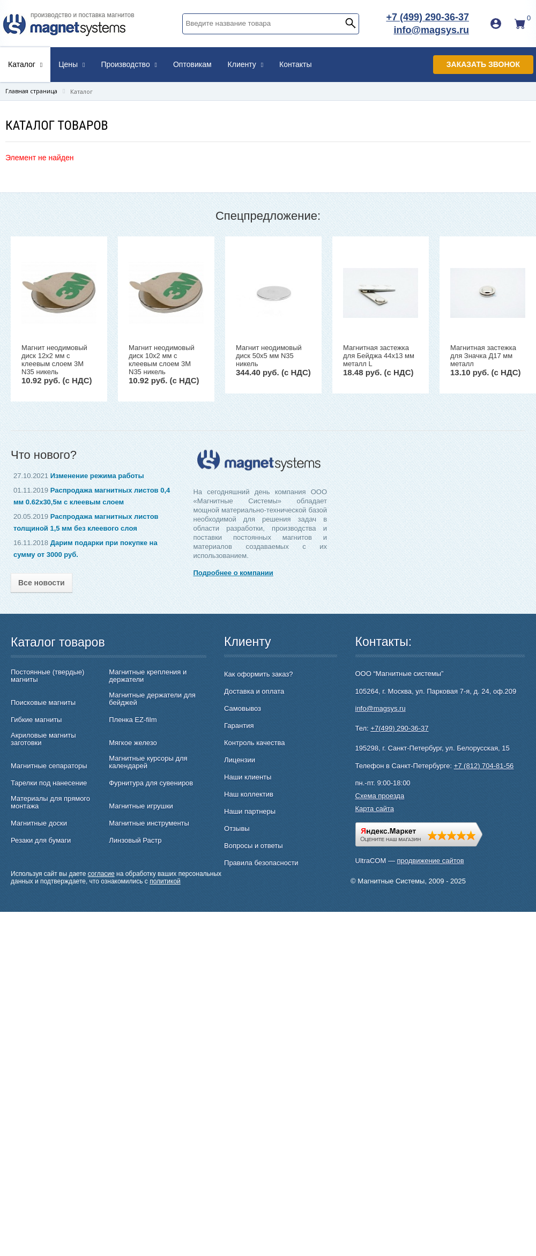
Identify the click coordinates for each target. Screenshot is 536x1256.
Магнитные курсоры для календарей (148, 762)
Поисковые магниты (43, 703)
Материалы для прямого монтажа (50, 802)
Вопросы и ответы (253, 846)
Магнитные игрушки (141, 806)
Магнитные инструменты (149, 823)
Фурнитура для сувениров (151, 783)
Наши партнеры (250, 811)
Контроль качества (254, 743)
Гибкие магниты (36, 720)
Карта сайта (374, 809)
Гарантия (239, 726)
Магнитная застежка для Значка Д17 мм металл (483, 356)
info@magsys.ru (431, 30)
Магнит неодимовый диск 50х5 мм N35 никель (269, 356)
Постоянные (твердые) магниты (47, 675)
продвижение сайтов (430, 861)
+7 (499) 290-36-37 (427, 17)
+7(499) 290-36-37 (399, 728)
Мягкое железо (133, 743)
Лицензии (239, 760)
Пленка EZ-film (133, 720)
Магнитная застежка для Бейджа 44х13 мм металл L (378, 356)
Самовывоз (242, 708)
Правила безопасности (261, 863)
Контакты (295, 64)
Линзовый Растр (135, 840)
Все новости (41, 582)
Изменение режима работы (97, 476)
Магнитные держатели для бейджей (152, 699)
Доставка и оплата (254, 691)
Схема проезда (380, 796)
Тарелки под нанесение (49, 783)
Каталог (25, 64)
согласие (101, 874)
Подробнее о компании (233, 573)
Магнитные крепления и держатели (148, 675)
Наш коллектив (248, 794)
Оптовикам (192, 64)
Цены (71, 64)
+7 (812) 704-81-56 (484, 766)
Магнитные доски (39, 823)
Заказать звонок (483, 64)
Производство (129, 64)
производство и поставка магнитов (83, 15)
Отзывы (237, 828)
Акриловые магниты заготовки (43, 739)
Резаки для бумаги (41, 840)
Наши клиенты (247, 777)
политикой (165, 881)
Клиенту (246, 64)
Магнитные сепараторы (49, 766)
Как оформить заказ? (258, 674)
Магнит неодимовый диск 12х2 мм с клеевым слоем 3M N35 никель (54, 360)
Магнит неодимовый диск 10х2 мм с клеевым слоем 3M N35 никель (162, 360)
